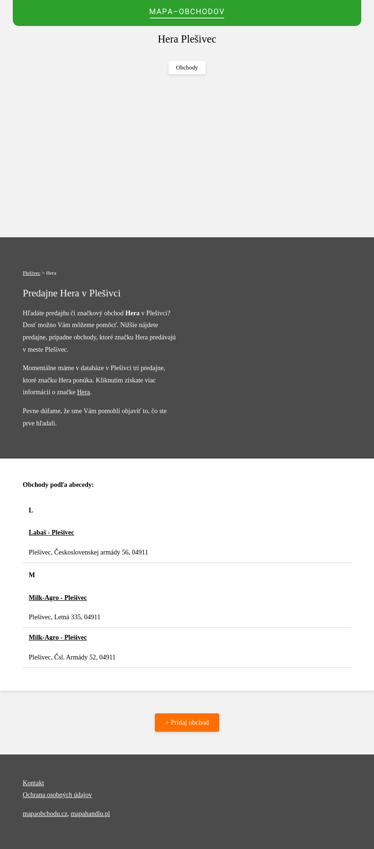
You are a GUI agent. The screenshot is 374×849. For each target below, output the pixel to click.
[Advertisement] (187, 156)
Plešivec (31, 273)
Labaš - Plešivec (51, 532)
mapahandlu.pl (90, 813)
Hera (83, 392)
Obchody (187, 67)
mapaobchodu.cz (45, 813)
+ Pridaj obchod (187, 722)
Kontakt (33, 783)
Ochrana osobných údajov (57, 794)
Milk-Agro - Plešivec (58, 597)
